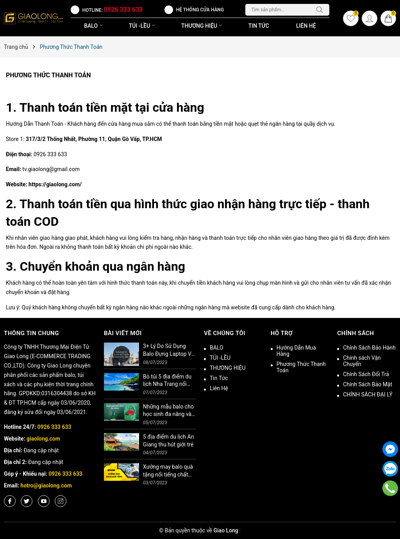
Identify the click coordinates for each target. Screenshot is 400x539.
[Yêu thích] (351, 18)
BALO (94, 26)
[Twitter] (26, 501)
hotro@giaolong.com (46, 485)
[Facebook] (10, 501)
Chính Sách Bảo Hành (369, 347)
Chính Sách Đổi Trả (366, 374)
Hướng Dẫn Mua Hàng (296, 350)
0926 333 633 (123, 9)
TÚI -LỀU (143, 26)
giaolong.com (43, 438)
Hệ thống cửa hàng (200, 9)
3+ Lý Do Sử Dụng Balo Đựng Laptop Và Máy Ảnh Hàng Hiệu (168, 350)
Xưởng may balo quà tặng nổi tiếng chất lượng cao (168, 471)
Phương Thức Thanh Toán (48, 75)
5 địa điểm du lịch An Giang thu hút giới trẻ (168, 441)
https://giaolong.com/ (55, 184)
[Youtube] (44, 501)
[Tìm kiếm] (321, 10)
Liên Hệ (306, 26)
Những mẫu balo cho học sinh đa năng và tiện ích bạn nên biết (168, 410)
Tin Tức (258, 26)
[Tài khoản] (369, 18)
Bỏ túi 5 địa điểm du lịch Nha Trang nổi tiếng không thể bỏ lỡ (168, 380)
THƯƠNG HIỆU (202, 26)
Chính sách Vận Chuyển (362, 361)
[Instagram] (60, 501)
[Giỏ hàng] (388, 18)
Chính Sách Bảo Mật (367, 384)
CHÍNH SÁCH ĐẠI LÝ (367, 394)
